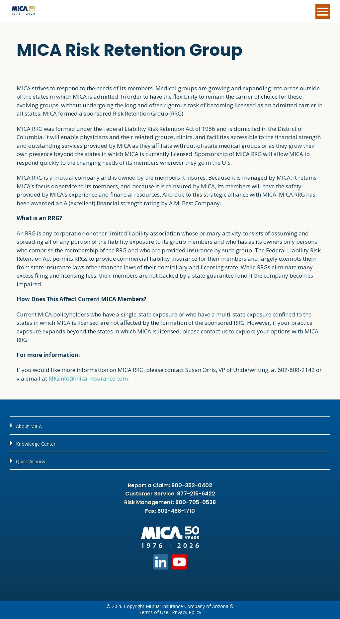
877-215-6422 (196, 493)
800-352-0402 (191, 485)
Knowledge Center (35, 444)
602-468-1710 (176, 511)
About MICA (29, 426)
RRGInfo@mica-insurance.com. (88, 378)
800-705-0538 (195, 502)
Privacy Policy (186, 612)
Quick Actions (30, 461)
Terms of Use (153, 612)
